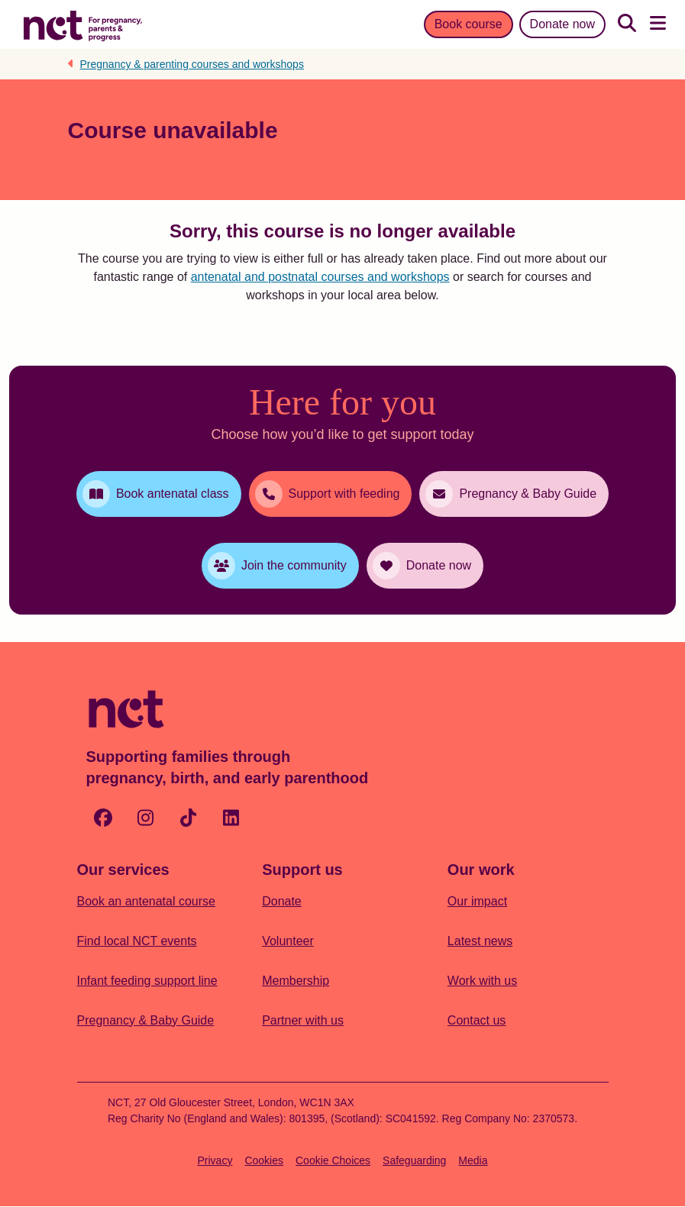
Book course (468, 24)
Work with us (482, 980)
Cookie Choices (333, 1160)
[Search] (627, 24)
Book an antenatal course (146, 901)
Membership (295, 980)
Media (472, 1160)
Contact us (477, 1020)
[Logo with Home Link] (82, 24)
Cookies (263, 1160)
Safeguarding (414, 1160)
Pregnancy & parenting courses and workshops (192, 64)
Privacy (215, 1160)
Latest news (480, 940)
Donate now (562, 24)
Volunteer (288, 940)
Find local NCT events (137, 940)
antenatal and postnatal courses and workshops (320, 276)
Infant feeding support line (147, 980)
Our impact (477, 901)
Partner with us (303, 1020)
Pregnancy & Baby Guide (146, 1020)
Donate (282, 901)
